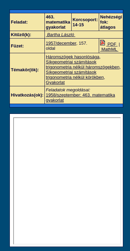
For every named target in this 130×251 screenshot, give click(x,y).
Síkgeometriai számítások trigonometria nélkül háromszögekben (82, 64)
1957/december (61, 43)
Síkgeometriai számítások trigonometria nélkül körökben (75, 75)
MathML (109, 49)
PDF (108, 44)
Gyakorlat (55, 82)
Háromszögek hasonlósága (72, 56)
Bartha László (60, 34)
